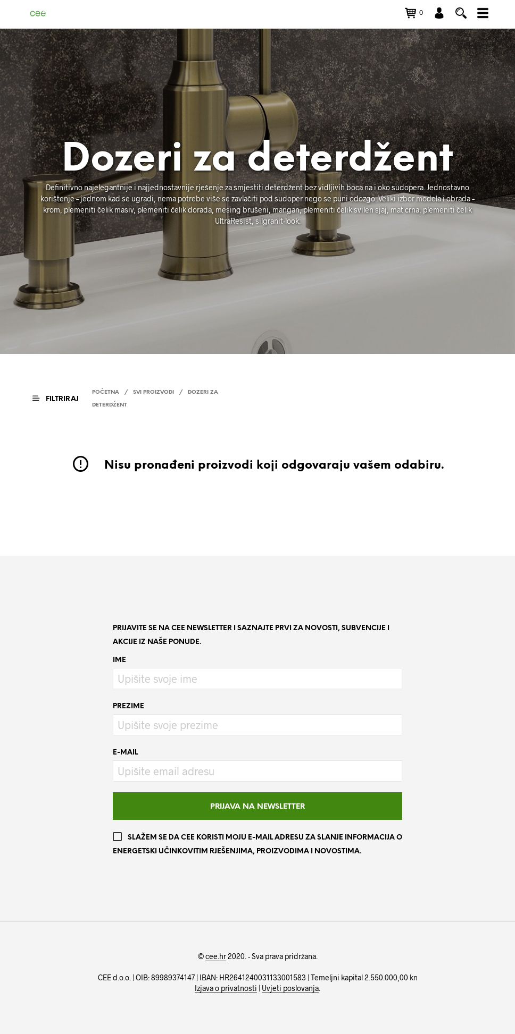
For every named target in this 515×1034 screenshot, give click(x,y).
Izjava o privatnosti (226, 988)
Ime (119, 660)
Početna (105, 392)
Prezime (128, 706)
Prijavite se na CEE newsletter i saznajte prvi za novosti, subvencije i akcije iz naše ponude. (251, 635)
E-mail (125, 752)
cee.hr (215, 956)
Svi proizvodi (153, 392)
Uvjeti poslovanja (290, 988)
